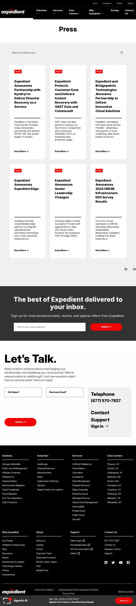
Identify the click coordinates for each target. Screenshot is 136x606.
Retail (39, 477)
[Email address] (50, 327)
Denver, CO (112, 468)
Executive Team (44, 553)
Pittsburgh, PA (114, 493)
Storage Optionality (11, 464)
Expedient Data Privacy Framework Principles (78, 590)
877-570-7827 (112, 540)
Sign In (99, 426)
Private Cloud (78, 510)
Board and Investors (46, 557)
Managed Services (81, 498)
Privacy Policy (68, 593)
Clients (5, 557)
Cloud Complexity (10, 489)
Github (75, 553)
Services (58, 12)
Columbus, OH (114, 489)
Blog (4, 549)
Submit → (106, 326)
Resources (7, 553)
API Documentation (81, 549)
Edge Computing (80, 489)
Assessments (8, 574)
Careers (40, 545)
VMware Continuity (11, 472)
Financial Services (46, 468)
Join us (124, 601)
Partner (119, 3)
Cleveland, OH (114, 485)
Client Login (77, 540)
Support (131, 3)
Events (39, 549)
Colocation (77, 472)
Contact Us (110, 545)
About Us (40, 540)
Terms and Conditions (44, 590)
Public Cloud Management (14, 468)
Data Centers (74, 12)
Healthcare (42, 464)
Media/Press (42, 570)
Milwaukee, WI (114, 502)
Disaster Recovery (81, 485)
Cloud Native (78, 468)
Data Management (81, 481)
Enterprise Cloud (80, 493)
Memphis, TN (113, 498)
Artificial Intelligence (81, 464)
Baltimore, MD (114, 477)
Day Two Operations (12, 498)
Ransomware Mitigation (13, 485)
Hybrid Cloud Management (85, 502)
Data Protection (9, 502)
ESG (38, 566)
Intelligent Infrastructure (13, 545)
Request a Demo (113, 549)
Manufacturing (44, 472)
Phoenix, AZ (113, 464)
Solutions (41, 12)
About (95, 3)
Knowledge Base (80, 545)
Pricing (115, 10)
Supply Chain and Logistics (50, 489)
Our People (7, 540)
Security (76, 519)
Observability (78, 506)
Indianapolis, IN (114, 472)
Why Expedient (96, 12)
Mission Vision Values (46, 562)
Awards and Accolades (13, 562)
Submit (20, 422)
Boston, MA (113, 481)
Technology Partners (12, 566)
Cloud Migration (9, 493)
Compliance (78, 477)
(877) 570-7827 (106, 400)
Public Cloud (78, 515)
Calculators (107, 3)
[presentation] (25, 404)
